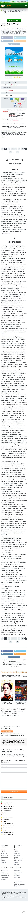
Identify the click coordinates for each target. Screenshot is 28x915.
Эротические (4, 893)
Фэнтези (16, 876)
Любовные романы (7, 817)
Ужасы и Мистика (18, 874)
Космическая (17, 869)
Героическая (17, 865)
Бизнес (4, 835)
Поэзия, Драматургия (8, 848)
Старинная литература (8, 841)
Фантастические (5, 887)
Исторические (4, 869)
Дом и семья (6, 833)
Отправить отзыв (14, 805)
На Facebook (13, 37)
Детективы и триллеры (8, 820)
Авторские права (14, 20)
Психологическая (18, 872)
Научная (16, 870)
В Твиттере (13, 41)
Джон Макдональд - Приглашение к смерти (7, 717)
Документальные (7, 824)
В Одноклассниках (14, 48)
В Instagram (13, 44)
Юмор (4, 843)
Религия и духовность (8, 837)
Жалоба (5, 118)
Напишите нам (12, 122)
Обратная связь (18, 899)
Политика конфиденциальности (19, 897)
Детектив (11, 97)
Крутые (2, 872)
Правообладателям (18, 894)
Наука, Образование (7, 822)
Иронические (4, 867)
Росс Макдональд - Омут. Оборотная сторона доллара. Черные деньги (21, 717)
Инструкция (15, 127)
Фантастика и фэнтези (8, 815)
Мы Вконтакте (14, 51)
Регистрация (23, 1)
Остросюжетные (5, 889)
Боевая (16, 863)
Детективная (17, 867)
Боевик (2, 863)
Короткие (3, 886)
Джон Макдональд (13, 92)
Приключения (6, 828)
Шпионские (3, 876)
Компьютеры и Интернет (8, 846)
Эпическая (16, 878)
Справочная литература (8, 839)
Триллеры (3, 874)
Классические (4, 870)
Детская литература (7, 830)
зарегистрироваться (18, 756)
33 (17, 159)
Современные (4, 891)
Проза (4, 826)
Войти (14, 1)
